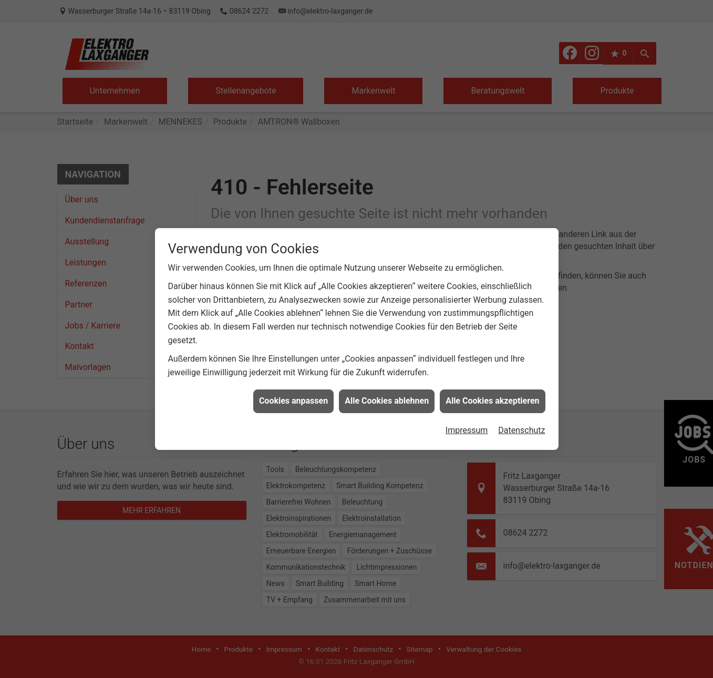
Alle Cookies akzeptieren (492, 395)
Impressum (467, 424)
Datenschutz (521, 424)
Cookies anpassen (293, 395)
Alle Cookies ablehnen (387, 395)
